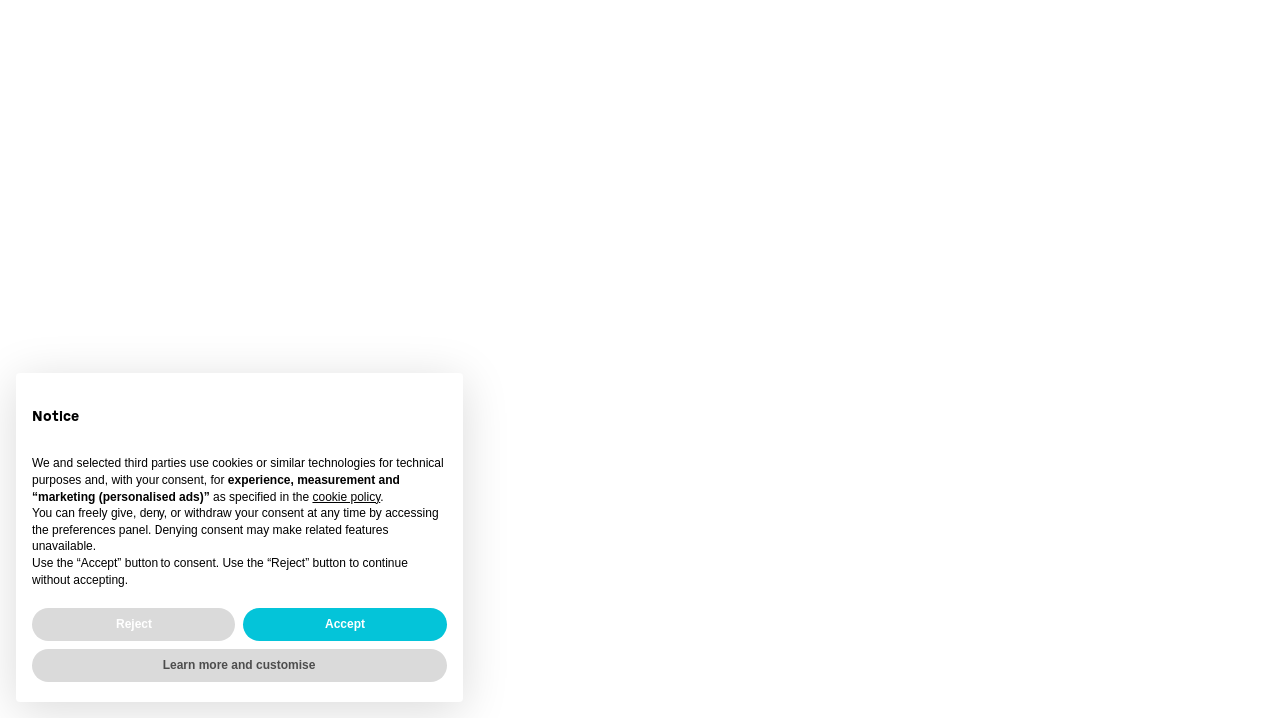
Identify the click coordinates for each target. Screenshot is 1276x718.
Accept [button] (345, 624)
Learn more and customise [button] (239, 665)
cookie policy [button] (346, 497)
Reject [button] (134, 624)
